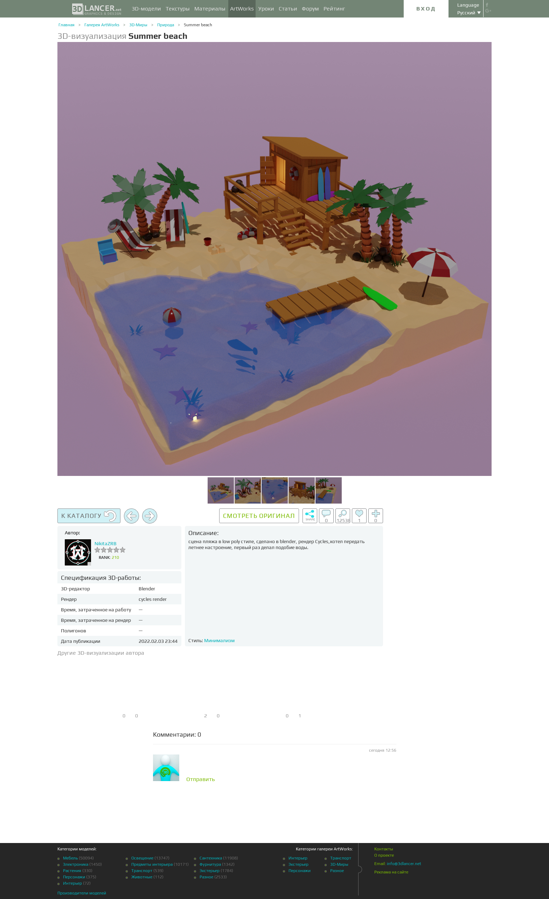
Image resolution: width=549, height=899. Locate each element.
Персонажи (74, 877)
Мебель (70, 858)
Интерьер (72, 883)
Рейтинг (334, 8)
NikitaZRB (106, 543)
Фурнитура (210, 864)
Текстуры (178, 8)
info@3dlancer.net (404, 863)
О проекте (384, 855)
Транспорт (141, 870)
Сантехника (211, 858)
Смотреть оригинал (259, 515)
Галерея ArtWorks (101, 24)
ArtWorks (242, 8)
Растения (72, 870)
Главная (66, 24)
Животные (141, 877)
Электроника (75, 864)
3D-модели (146, 8)
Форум (310, 8)
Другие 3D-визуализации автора (100, 652)
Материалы (209, 8)
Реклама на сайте (391, 872)
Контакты (383, 849)
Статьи (288, 8)
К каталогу (89, 516)
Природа (165, 24)
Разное (206, 877)
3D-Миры (138, 24)
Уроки (266, 8)
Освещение (142, 858)
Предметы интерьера (152, 864)
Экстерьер (210, 870)
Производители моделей (81, 893)
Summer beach (198, 24)
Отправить (200, 779)
